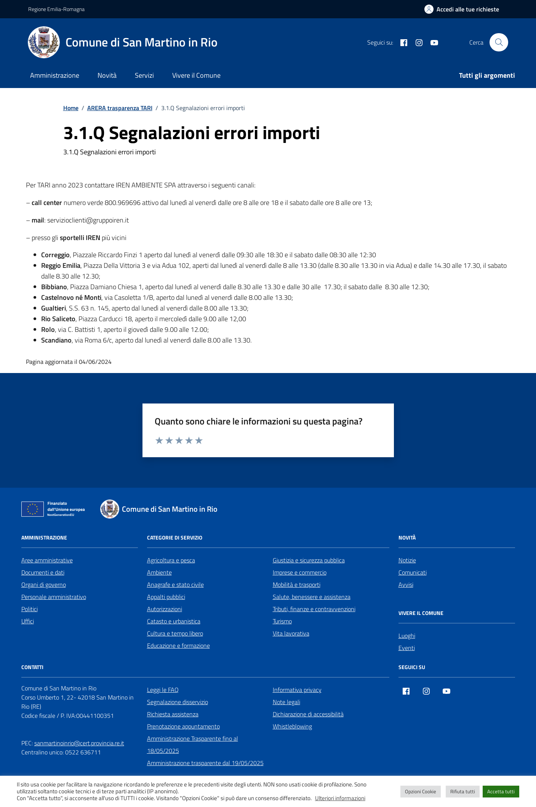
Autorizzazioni (164, 608)
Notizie (407, 560)
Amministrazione (54, 75)
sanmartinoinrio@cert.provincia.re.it (79, 743)
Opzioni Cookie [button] (420, 791)
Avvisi (405, 584)
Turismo (282, 621)
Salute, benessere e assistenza (311, 596)
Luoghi (406, 635)
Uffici (27, 621)
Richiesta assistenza (172, 714)
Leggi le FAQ (163, 689)
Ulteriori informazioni (340, 798)
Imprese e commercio (299, 572)
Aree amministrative (47, 560)
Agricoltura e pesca (171, 560)
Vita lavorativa (291, 633)
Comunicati (412, 572)
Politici (29, 608)
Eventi (406, 647)
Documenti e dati (42, 572)
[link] (303, 255)
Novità (107, 75)
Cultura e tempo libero (175, 633)
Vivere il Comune (196, 75)
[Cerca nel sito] (499, 42)
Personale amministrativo (53, 596)
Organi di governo (43, 584)
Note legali (286, 701)
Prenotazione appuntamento (183, 726)
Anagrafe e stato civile (175, 584)
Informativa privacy (297, 689)
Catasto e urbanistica (173, 621)
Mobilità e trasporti (296, 584)
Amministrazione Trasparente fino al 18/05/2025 (192, 744)
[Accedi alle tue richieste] (461, 9)
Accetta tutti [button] (501, 791)
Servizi (144, 75)
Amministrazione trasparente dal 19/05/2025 (205, 762)
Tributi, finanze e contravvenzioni (314, 608)
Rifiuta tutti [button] (462, 791)
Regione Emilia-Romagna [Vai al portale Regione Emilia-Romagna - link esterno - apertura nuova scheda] (56, 9)
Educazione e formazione (178, 645)
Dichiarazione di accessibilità (308, 714)
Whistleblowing (292, 726)
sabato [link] (303, 255)
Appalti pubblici (166, 596)
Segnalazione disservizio (177, 701)
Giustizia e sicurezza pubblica (309, 560)
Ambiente (159, 572)
